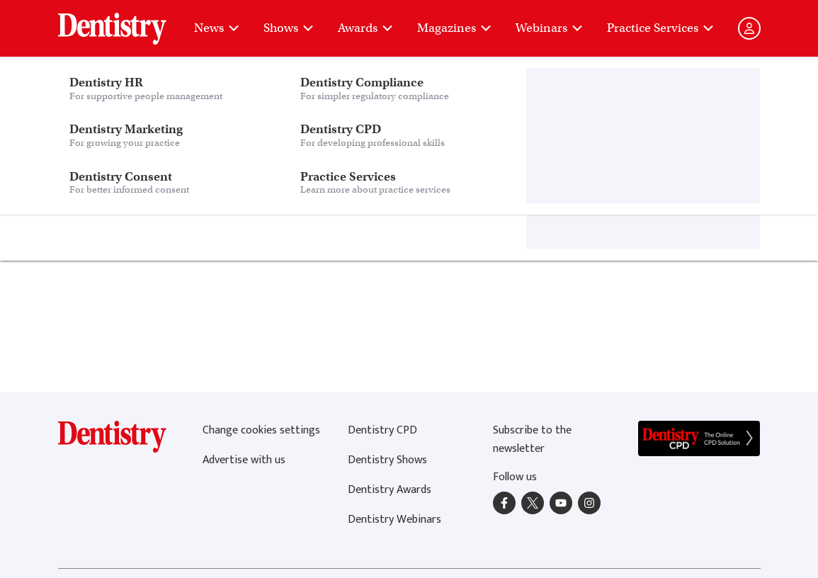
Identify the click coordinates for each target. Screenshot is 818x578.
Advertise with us (244, 460)
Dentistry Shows (387, 460)
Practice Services (661, 28)
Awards (366, 28)
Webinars (550, 28)
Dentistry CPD (382, 430)
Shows (289, 28)
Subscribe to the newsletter (532, 439)
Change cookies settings (261, 430)
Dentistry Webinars (394, 519)
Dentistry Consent (171, 21)
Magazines (455, 28)
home (340, 179)
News (217, 28)
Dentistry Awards (389, 489)
